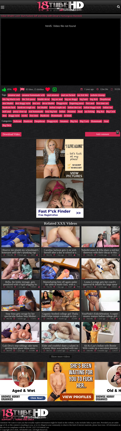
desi (4, 115)
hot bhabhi (42, 107)
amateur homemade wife (33, 95)
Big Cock (111, 111)
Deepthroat (105, 99)
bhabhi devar (43, 99)
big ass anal (57, 99)
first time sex (102, 103)
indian (62, 111)
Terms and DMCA (24, 419)
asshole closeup (98, 95)
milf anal (7, 111)
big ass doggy (71, 99)
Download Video (11, 134)
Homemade (56, 115)
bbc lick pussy (28, 99)
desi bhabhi (8, 103)
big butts (84, 99)
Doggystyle (62, 103)
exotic (24, 115)
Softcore (17, 121)
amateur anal (14, 95)
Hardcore (44, 115)
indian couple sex (58, 107)
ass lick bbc (83, 95)
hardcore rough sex (26, 107)
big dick (94, 99)
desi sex (36, 103)
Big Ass (100, 111)
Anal (80, 111)
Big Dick (7, 125)
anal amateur (53, 95)
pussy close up (19, 111)
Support (7, 419)
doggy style (14, 115)
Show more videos (60, 356)
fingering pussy (77, 103)
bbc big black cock (11, 99)
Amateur (71, 111)
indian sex (107, 107)
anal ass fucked (68, 95)
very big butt (51, 111)
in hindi (67, 115)
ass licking (89, 111)
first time (34, 115)
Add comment (107, 133)
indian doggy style (92, 107)
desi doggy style (23, 103)
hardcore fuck (9, 107)
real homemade (36, 111)
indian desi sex (74, 107)
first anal (90, 103)
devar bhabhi (48, 103)
